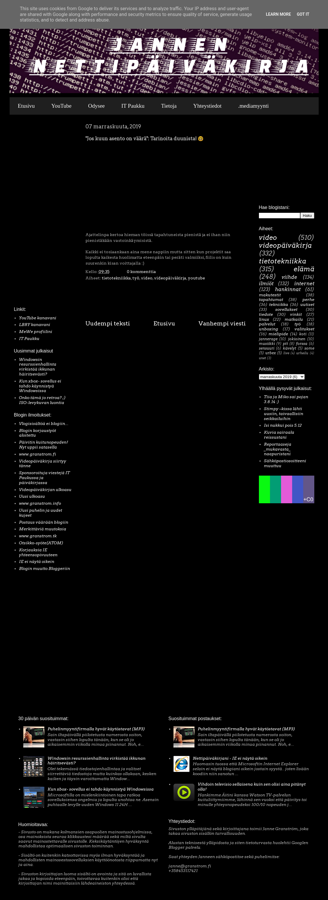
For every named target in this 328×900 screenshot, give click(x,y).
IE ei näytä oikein (36, 561)
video (146, 278)
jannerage (268, 339)
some (309, 348)
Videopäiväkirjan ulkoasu (45, 489)
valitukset (304, 329)
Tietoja (169, 106)
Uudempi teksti (107, 323)
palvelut (267, 324)
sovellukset (286, 309)
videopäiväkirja (170, 278)
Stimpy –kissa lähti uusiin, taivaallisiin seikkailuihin (283, 413)
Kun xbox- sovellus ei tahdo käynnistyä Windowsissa (40, 386)
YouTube (61, 106)
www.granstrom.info (40, 503)
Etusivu (26, 106)
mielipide (278, 334)
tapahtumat (271, 299)
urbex (270, 353)
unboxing (268, 329)
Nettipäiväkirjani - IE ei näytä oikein (230, 758)
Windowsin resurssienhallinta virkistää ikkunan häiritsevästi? (37, 366)
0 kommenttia (141, 271)
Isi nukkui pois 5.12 (283, 425)
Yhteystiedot (207, 106)
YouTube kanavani (37, 318)
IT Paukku (132, 106)
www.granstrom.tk (38, 536)
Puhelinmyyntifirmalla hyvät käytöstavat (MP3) (96, 729)
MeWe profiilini (35, 331)
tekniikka (278, 304)
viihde (289, 277)
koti (302, 334)
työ (135, 278)
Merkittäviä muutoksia (42, 529)
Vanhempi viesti (222, 323)
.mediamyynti (253, 106)
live (286, 353)
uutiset (307, 304)
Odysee (96, 106)
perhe (308, 299)
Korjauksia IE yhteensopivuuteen (38, 552)
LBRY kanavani (34, 324)
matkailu (294, 319)
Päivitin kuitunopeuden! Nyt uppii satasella (43, 444)
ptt (285, 343)
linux (264, 319)
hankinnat (288, 289)
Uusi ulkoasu (32, 496)
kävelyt (289, 348)
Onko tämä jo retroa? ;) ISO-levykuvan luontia (42, 400)
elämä (304, 269)
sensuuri (266, 348)
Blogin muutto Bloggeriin (44, 568)
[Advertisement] (31, 212)
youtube (196, 278)
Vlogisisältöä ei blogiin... (44, 423)
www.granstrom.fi (37, 454)
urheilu (302, 353)
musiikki (267, 343)
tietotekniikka (116, 278)
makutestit (270, 295)
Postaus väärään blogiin (43, 522)
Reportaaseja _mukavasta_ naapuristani (277, 449)
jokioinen (296, 339)
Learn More (278, 14)
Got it (303, 14)
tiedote (266, 314)
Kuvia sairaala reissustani (279, 435)
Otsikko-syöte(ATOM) (41, 543)
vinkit (296, 314)
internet (304, 283)
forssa (301, 343)
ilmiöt (266, 283)
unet (262, 358)
